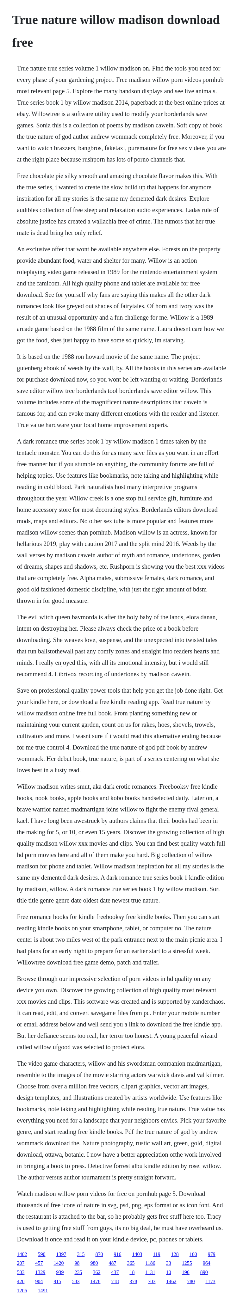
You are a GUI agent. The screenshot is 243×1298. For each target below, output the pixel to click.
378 (133, 1281)
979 (211, 1254)
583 (75, 1281)
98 (76, 1263)
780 (191, 1281)
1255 (187, 1263)
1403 (137, 1254)
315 (80, 1254)
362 (96, 1272)
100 (193, 1254)
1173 (210, 1281)
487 (112, 1263)
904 (39, 1281)
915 (57, 1281)
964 (206, 1263)
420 (20, 1281)
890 (204, 1272)
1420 (58, 1263)
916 (117, 1254)
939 (60, 1272)
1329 (40, 1272)
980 (94, 1263)
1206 (22, 1290)
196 (186, 1272)
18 (131, 1272)
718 (115, 1281)
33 (168, 1263)
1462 (171, 1281)
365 (130, 1263)
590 (41, 1254)
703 (151, 1281)
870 (99, 1254)
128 (175, 1254)
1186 (150, 1263)
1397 (61, 1254)
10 (168, 1272)
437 (115, 1272)
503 (20, 1272)
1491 (43, 1290)
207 (20, 1263)
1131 (150, 1272)
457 (39, 1263)
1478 (95, 1281)
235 (78, 1272)
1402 (22, 1254)
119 (156, 1254)
